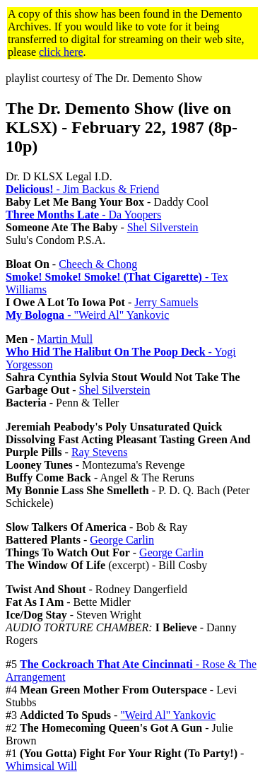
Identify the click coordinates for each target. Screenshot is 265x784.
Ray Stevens (99, 452)
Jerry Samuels (166, 302)
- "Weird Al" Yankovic (87, 315)
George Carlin (122, 540)
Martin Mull (65, 339)
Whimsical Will (41, 766)
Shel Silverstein (163, 227)
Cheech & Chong (98, 264)
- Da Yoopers (83, 215)
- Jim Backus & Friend (82, 189)
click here (61, 52)
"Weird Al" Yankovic (168, 715)
